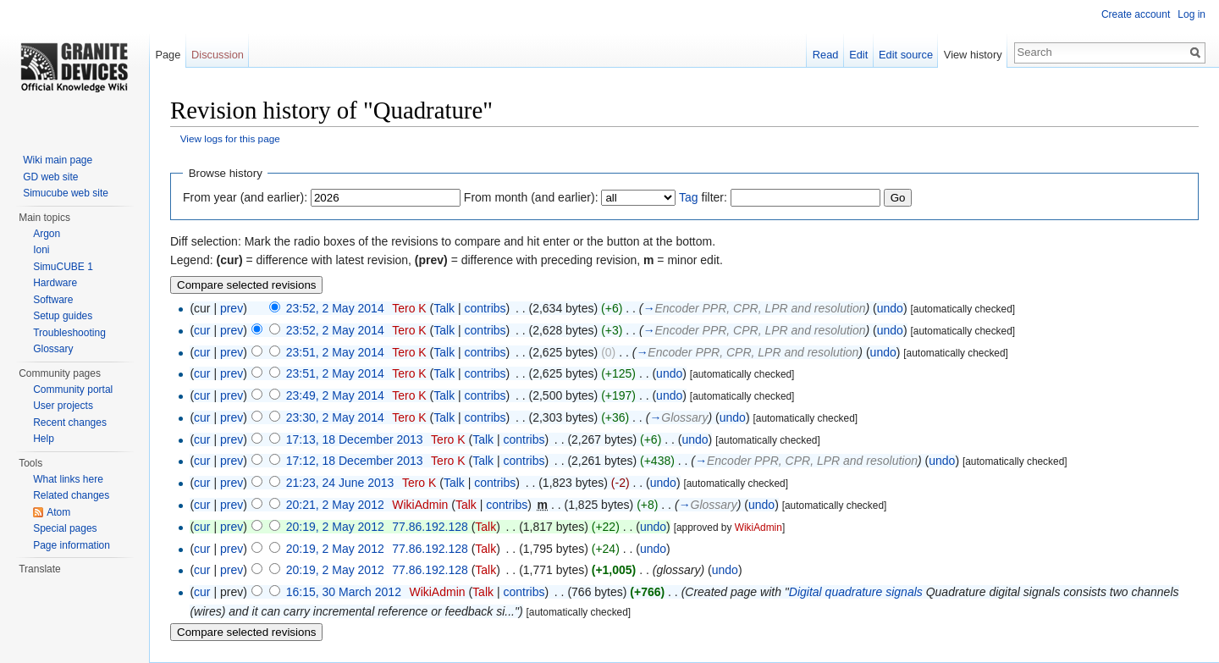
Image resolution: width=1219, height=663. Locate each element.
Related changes (71, 495)
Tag (688, 197)
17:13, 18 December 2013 (354, 439)
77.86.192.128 (430, 526)
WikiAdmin (420, 504)
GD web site (50, 177)
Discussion (217, 54)
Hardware (55, 283)
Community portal (73, 389)
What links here (68, 479)
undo (890, 308)
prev (231, 308)
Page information (71, 545)
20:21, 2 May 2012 (335, 504)
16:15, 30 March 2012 (343, 592)
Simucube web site (65, 193)
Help (43, 439)
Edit (858, 54)
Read (826, 54)
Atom (58, 512)
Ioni (41, 250)
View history (973, 54)
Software (53, 300)
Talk (444, 308)
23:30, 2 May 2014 (335, 417)
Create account (1135, 14)
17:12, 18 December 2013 (354, 460)
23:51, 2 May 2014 (335, 352)
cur (202, 330)
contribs (485, 308)
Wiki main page (57, 160)
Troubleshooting (69, 333)
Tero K (409, 308)
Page (167, 54)
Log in (1191, 14)
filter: (703, 197)
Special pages (65, 528)
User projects (63, 406)
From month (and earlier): (531, 197)
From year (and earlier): (245, 197)
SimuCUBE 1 (63, 267)
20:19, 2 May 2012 (335, 526)
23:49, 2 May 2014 (335, 395)
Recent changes (70, 422)
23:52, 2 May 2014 (335, 308)
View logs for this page (230, 138)
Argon (46, 234)
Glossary (53, 349)
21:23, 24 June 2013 (340, 482)
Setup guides (62, 316)
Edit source (906, 54)
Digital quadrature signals (856, 592)
